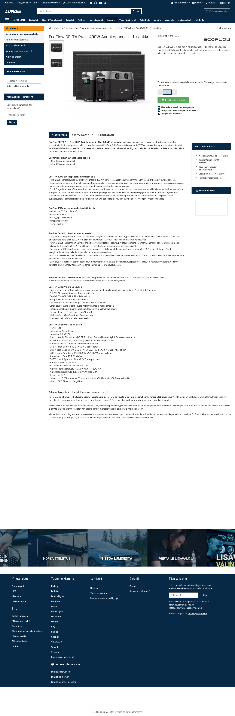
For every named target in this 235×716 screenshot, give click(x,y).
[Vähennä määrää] (160, 92)
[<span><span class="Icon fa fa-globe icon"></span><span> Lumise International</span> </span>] (75, 3)
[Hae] (136, 11)
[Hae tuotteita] (89, 11)
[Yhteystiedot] (23, 3)
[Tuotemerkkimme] (51, 3)
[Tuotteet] (7, 20)
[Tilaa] (205, 595)
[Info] (36, 3)
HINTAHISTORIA (106, 135)
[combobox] (89, 11)
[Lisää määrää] (174, 92)
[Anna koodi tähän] (24, 114)
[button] (192, 53)
